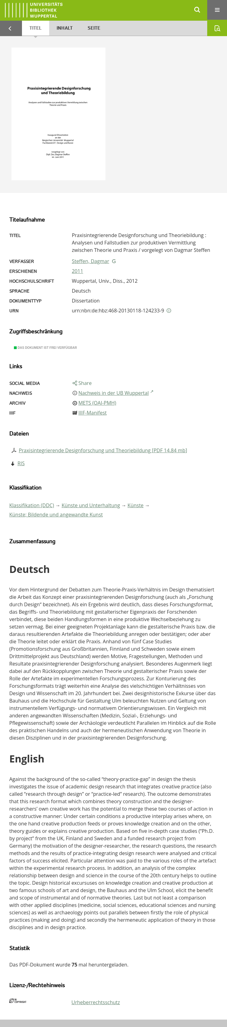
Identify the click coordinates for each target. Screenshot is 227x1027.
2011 (77, 271)
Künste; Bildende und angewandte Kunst (56, 514)
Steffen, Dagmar (90, 261)
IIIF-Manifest (92, 412)
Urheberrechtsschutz (95, 1002)
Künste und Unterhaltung (91, 505)
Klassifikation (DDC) (31, 505)
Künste (135, 505)
